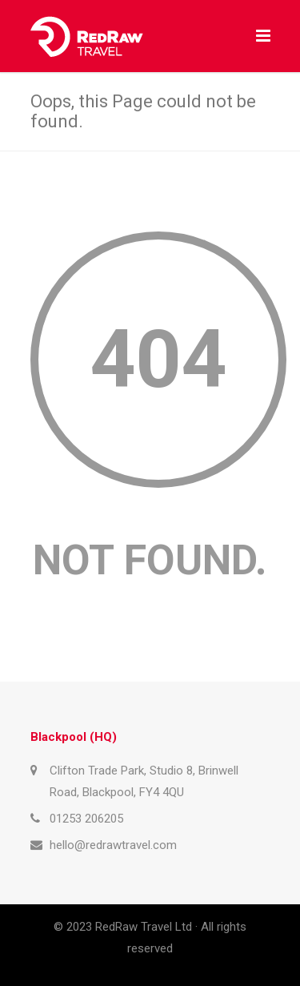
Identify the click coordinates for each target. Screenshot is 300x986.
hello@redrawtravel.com (113, 845)
